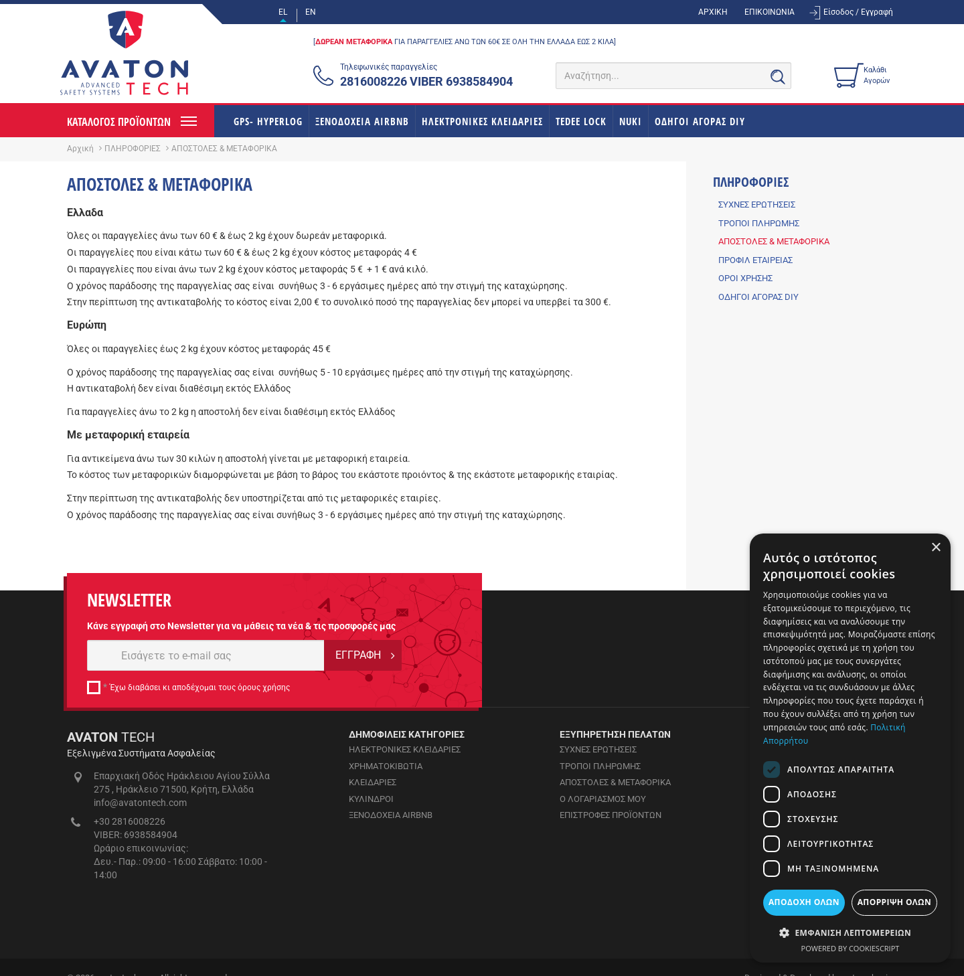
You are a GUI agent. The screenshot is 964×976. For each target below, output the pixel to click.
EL (282, 12)
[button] (850, 932)
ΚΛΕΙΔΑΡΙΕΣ (372, 782)
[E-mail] (206, 655)
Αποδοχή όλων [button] (804, 902)
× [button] (936, 548)
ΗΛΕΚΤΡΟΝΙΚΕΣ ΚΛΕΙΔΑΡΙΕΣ (482, 121)
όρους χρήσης (264, 687)
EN (310, 12)
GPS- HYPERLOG (268, 121)
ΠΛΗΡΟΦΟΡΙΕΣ (132, 148)
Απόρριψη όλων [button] (894, 902)
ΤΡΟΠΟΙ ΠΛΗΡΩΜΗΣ (758, 223)
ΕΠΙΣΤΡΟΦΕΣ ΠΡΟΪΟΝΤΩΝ (610, 815)
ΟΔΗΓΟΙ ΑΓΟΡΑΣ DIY (700, 121)
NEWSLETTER (129, 600)
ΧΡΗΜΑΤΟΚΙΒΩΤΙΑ (385, 766)
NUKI (630, 121)
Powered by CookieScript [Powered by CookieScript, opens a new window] (850, 948)
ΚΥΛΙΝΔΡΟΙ (371, 799)
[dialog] (850, 748)
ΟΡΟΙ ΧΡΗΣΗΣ (745, 278)
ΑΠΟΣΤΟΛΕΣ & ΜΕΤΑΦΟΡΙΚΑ (773, 241)
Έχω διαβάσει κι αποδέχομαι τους (200, 687)
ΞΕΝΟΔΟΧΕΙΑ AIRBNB (362, 121)
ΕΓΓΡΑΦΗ (358, 655)
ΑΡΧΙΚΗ (713, 12)
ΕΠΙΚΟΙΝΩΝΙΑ (769, 12)
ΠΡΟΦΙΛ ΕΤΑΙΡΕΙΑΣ (755, 260)
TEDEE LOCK (581, 121)
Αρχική (80, 148)
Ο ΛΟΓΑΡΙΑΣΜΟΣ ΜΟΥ (603, 799)
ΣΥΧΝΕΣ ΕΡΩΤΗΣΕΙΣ (756, 204)
